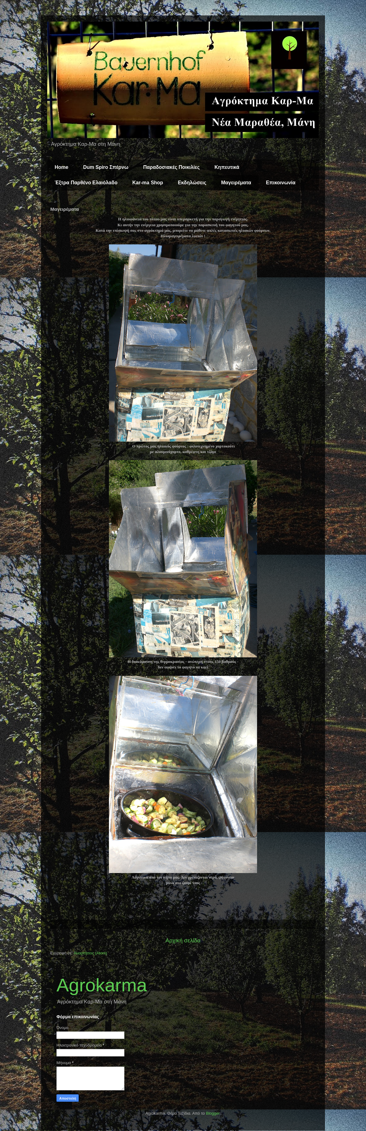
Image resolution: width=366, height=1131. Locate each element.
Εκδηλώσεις (192, 182)
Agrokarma (101, 985)
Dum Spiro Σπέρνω (105, 167)
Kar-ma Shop (147, 182)
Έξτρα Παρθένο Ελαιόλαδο (86, 182)
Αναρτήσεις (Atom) (90, 953)
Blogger (212, 1113)
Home (61, 167)
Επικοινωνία (281, 182)
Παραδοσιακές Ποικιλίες (171, 167)
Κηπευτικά (226, 167)
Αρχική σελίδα (182, 940)
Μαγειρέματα (236, 182)
